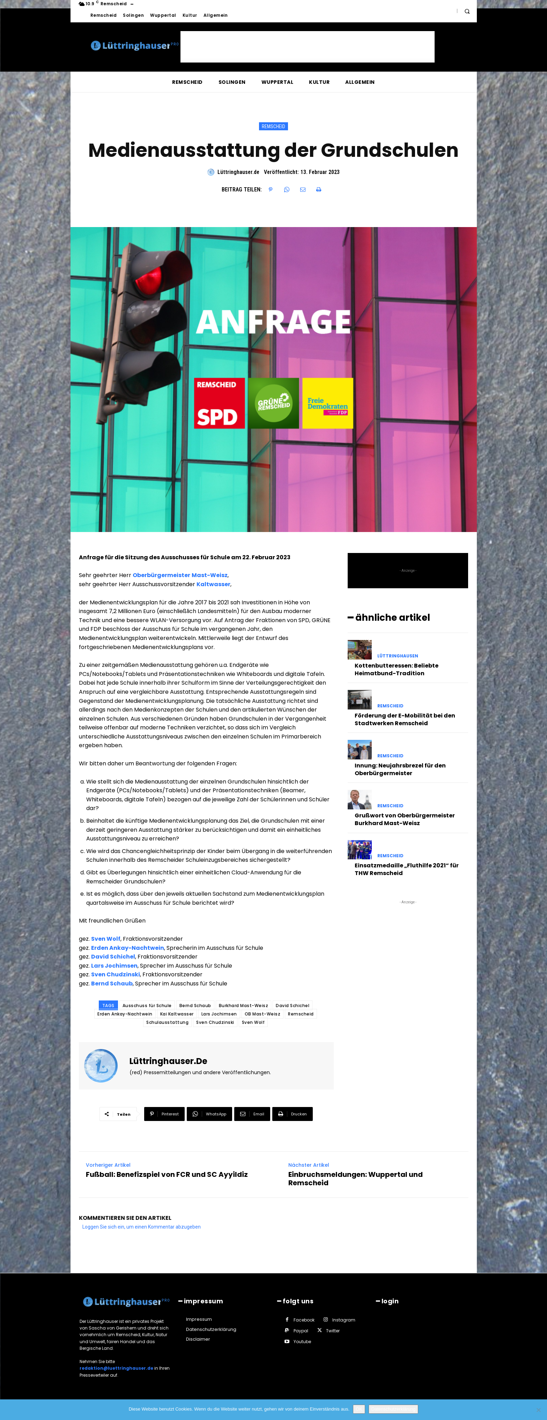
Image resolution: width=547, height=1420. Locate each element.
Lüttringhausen (397, 656)
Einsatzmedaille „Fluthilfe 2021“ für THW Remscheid (407, 869)
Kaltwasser (213, 584)
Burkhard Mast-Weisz (243, 1005)
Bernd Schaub (112, 984)
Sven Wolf (105, 939)
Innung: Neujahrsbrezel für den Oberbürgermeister (400, 769)
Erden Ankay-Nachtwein (127, 948)
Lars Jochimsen (114, 966)
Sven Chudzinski (115, 974)
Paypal (301, 1331)
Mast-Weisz (210, 575)
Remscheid (273, 126)
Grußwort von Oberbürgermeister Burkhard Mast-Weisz (405, 819)
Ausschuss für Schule (147, 1005)
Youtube (302, 1342)
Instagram (343, 1320)
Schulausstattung (167, 1022)
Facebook (304, 1320)
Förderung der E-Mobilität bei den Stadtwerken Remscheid (405, 719)
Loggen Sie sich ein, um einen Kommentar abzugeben (141, 1227)
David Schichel (113, 957)
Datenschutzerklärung (393, 1409)
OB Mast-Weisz (263, 1014)
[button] (467, 11)
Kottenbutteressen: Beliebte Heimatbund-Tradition (396, 669)
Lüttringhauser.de (238, 172)
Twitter (333, 1331)
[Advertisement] (307, 47)
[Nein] (538, 1409)
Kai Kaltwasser (177, 1014)
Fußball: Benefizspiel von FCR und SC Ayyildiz (167, 1174)
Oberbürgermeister (161, 575)
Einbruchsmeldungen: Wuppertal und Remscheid (355, 1178)
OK (359, 1409)
